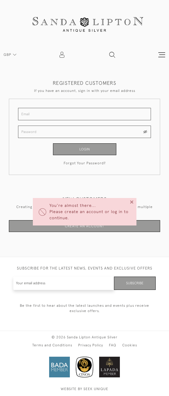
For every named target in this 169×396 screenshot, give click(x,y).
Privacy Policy (90, 345)
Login (84, 149)
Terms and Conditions (52, 345)
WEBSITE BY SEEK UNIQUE (84, 389)
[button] (112, 54)
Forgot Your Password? (85, 163)
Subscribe (135, 283)
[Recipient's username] (63, 283)
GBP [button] (8, 55)
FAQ (112, 345)
